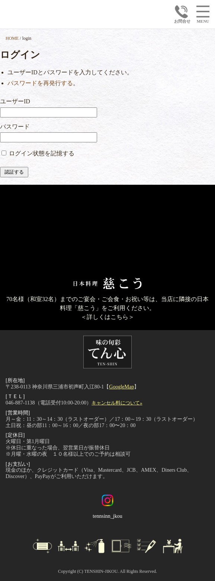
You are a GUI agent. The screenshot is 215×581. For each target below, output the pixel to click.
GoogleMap (121, 387)
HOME (12, 38)
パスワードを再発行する (40, 83)
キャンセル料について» (117, 403)
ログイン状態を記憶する (41, 153)
